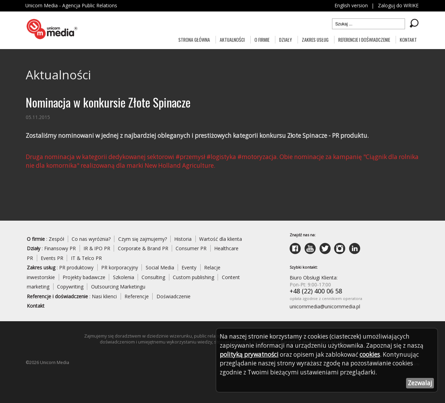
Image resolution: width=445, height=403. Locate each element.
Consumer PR (192, 249)
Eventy (189, 268)
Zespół (56, 239)
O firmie (261, 39)
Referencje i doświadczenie (364, 39)
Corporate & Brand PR (144, 249)
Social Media (160, 268)
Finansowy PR (60, 249)
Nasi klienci (104, 297)
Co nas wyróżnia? (91, 239)
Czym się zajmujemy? (143, 239)
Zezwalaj (420, 383)
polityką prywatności (250, 354)
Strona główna (194, 39)
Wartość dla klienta (221, 239)
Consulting (153, 278)
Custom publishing (194, 278)
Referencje (136, 297)
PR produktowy (76, 268)
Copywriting (70, 287)
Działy (285, 39)
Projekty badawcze (84, 278)
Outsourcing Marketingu (118, 287)
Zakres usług (315, 39)
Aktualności (232, 39)
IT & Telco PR (86, 258)
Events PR (52, 258)
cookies (372, 354)
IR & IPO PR (97, 249)
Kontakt (408, 39)
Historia (184, 239)
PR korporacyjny (120, 268)
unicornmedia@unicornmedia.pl (325, 307)
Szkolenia (123, 278)
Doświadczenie (173, 297)
